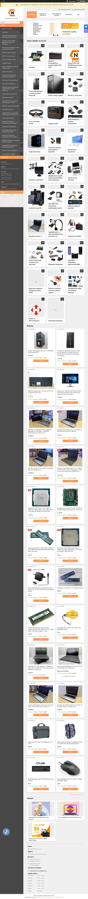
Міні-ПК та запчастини (8, 56)
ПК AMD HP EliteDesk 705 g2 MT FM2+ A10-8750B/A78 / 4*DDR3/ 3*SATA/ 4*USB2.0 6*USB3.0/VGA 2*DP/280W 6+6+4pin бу (68, 353)
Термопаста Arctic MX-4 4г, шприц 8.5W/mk (70, 588)
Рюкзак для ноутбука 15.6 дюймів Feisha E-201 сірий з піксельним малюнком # (70, 742)
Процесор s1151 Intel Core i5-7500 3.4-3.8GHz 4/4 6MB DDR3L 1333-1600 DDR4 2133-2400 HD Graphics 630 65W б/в (40, 509)
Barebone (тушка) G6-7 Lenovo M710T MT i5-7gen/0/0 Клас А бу (40, 391)
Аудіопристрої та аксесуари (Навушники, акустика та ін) (10, 113)
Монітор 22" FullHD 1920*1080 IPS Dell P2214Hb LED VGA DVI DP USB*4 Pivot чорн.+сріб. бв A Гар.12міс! (69, 392)
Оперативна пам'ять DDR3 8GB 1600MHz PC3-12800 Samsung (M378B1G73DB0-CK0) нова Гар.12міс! (41, 549)
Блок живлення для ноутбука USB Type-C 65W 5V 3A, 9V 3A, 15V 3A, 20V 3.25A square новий (41, 589)
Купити (41, 361)
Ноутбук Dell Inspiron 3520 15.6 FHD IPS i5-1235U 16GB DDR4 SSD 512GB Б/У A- (41, 705)
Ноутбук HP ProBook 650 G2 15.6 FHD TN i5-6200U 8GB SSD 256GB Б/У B (69, 705)
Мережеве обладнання (9, 126)
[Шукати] (21, 22)
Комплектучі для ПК (7, 97)
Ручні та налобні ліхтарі (9, 59)
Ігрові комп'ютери (7, 71)
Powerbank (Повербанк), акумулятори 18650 (9, 130)
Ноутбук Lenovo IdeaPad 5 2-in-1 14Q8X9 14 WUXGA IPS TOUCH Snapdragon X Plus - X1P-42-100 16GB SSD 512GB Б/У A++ (69, 469)
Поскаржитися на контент (42, 897)
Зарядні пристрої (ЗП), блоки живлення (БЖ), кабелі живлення (10, 88)
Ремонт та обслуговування (10, 150)
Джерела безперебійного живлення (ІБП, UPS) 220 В (9, 36)
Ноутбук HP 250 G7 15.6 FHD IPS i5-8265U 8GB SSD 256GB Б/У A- (40, 469)
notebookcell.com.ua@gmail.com (10, 184)
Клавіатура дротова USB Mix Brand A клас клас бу (41, 779)
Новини (30, 798)
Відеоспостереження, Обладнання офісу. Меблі (9, 136)
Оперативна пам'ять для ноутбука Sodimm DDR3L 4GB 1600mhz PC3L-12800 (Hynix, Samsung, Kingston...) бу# (40, 629)
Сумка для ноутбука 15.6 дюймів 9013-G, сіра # (40, 742)
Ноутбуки (5, 32)
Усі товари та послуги (77, 794)
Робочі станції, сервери (9, 52)
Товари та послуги (6, 29)
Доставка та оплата (56, 14)
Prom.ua (52, 895)
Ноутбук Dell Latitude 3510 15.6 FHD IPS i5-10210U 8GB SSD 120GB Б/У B (70, 667)
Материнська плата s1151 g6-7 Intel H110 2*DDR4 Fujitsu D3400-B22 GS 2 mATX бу (69, 509)
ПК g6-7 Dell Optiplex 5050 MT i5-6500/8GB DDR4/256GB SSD (41, 351)
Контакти (68, 14)
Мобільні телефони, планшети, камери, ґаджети (11, 141)
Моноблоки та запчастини (10, 80)
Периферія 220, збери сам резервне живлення (9, 146)
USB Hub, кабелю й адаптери (10, 106)
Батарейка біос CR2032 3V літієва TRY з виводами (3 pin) (69, 628)
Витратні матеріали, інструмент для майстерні (9, 122)
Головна (32, 14)
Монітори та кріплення (8, 83)
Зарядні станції (6, 63)
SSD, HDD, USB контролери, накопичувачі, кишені (10, 101)
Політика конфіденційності (56, 897)
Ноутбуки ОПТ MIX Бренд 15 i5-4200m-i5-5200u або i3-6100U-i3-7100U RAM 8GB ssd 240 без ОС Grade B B (41, 668)
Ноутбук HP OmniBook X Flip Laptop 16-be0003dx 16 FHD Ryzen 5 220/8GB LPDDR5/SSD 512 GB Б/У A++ (40, 431)
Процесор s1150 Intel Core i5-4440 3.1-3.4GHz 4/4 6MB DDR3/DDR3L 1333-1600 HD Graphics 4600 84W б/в (69, 549)
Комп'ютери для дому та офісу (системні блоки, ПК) (10, 48)
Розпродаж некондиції (8, 154)
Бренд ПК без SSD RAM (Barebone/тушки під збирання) (8, 42)
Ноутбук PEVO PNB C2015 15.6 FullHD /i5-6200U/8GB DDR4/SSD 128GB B (69, 430)
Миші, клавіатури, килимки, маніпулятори (10, 67)
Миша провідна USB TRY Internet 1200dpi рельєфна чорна (69, 779)
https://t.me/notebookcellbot (9, 189)
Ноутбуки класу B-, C (8, 109)
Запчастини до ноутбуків (9, 94)
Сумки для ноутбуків (8, 118)
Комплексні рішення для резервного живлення (9, 76)
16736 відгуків (72, 1)
